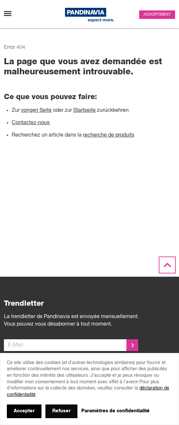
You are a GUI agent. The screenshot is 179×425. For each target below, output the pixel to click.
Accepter (24, 411)
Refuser (61, 411)
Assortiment (157, 15)
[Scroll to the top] (167, 265)
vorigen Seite (36, 110)
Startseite (84, 110)
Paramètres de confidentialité (115, 411)
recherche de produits (108, 135)
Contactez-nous (31, 122)
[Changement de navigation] (7, 13)
